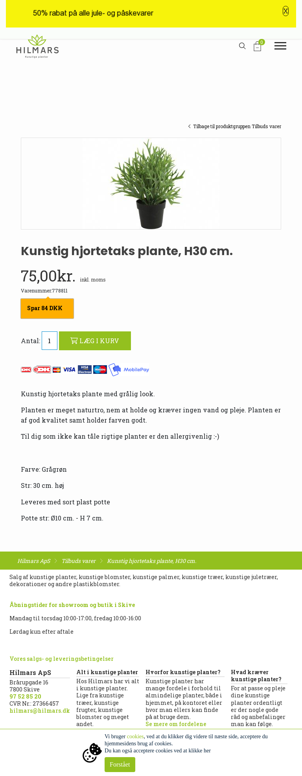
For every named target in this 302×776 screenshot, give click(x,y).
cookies (135, 736)
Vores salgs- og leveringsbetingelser (61, 658)
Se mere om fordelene (175, 724)
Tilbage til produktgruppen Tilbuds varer (234, 126)
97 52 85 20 (25, 696)
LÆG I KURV (94, 341)
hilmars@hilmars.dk (39, 710)
